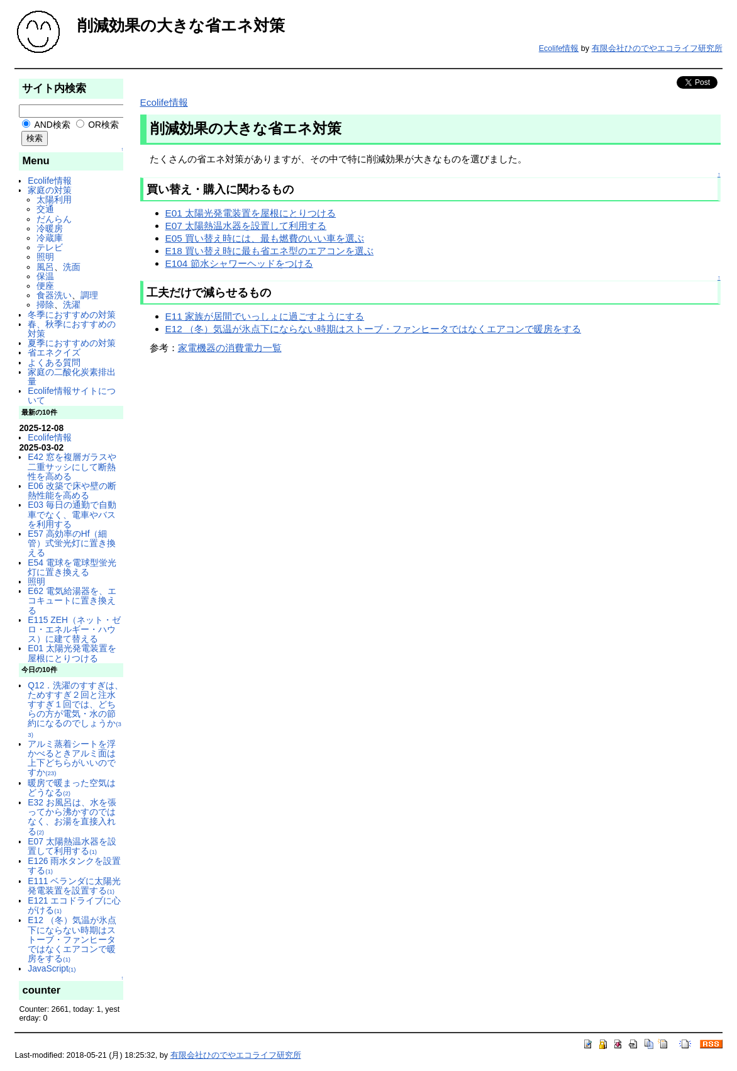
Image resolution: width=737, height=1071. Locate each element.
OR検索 (97, 125)
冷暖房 (49, 228)
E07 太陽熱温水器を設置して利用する (72, 846)
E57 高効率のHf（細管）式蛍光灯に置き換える (72, 543)
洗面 (71, 267)
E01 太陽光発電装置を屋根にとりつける (72, 653)
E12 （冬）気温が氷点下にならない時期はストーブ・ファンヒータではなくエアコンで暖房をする (72, 939)
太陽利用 (54, 199)
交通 (45, 209)
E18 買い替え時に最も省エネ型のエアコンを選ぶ (269, 250)
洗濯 (71, 305)
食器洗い (54, 295)
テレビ (49, 247)
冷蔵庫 (49, 238)
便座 (45, 286)
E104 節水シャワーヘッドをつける (239, 263)
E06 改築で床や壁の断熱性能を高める (72, 490)
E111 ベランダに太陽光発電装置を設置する (74, 885)
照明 (45, 257)
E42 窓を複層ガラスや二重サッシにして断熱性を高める (72, 466)
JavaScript (51, 968)
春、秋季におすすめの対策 (72, 329)
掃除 (45, 305)
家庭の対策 (50, 190)
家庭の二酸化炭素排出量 (72, 376)
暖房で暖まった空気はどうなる (72, 787)
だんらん (54, 219)
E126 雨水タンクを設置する (74, 865)
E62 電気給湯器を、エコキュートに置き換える (72, 600)
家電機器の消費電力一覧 (230, 347)
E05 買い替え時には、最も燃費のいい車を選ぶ (265, 238)
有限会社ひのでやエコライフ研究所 (657, 48)
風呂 (45, 267)
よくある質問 (54, 362)
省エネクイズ (54, 352)
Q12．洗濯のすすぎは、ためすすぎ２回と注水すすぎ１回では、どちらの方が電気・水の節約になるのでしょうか (75, 709)
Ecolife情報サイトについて (71, 395)
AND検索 (46, 125)
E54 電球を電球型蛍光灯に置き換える (72, 567)
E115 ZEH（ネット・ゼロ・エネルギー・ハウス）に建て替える (74, 629)
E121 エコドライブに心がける (74, 905)
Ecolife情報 (559, 48)
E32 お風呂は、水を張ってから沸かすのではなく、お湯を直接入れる (72, 816)
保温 (45, 276)
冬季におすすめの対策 (72, 315)
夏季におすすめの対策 (72, 343)
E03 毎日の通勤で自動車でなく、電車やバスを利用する (72, 514)
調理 (89, 295)
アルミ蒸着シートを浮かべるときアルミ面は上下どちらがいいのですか (72, 758)
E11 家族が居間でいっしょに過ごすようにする (265, 316)
